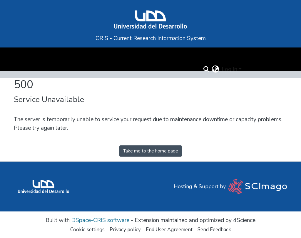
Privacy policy (125, 229)
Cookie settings (87, 229)
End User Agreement (169, 229)
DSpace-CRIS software (100, 220)
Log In (229, 69)
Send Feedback (214, 229)
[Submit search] (206, 69)
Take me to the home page (150, 151)
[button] (215, 69)
